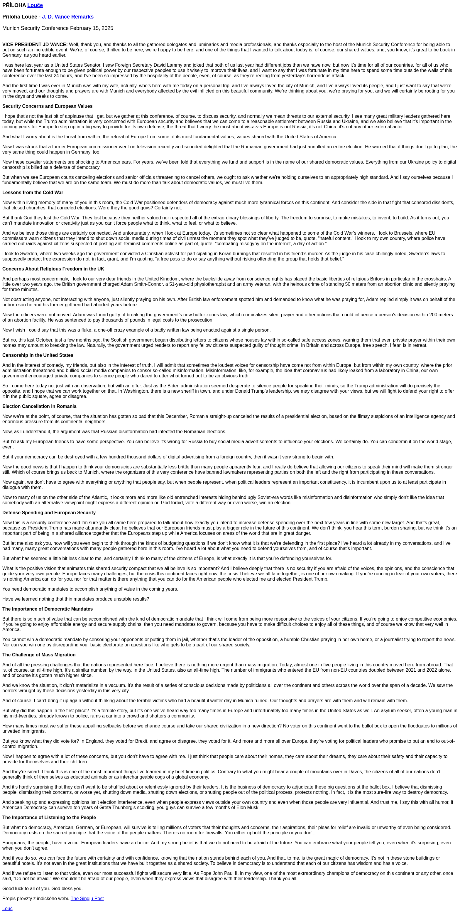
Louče (35, 5)
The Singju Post (87, 898)
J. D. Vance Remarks (68, 17)
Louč (7, 908)
